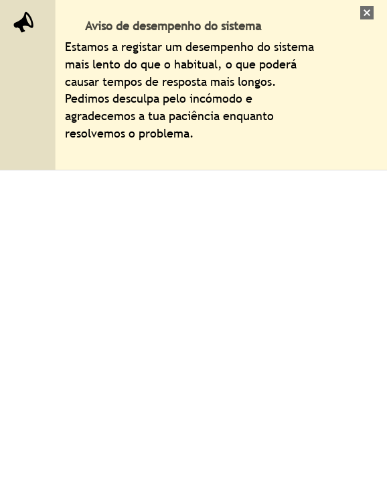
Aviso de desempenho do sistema (173, 26)
